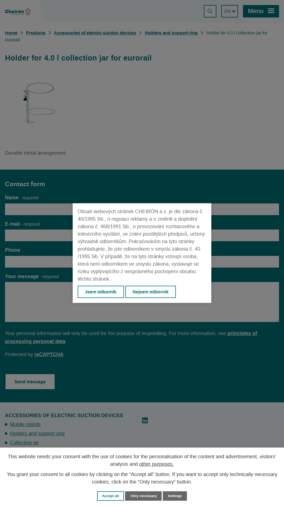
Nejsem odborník (151, 292)
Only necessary (143, 496)
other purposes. (156, 464)
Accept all (110, 496)
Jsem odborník (100, 292)
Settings (175, 496)
